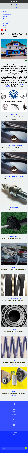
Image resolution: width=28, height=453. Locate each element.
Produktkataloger (6, 27)
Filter (14, 391)
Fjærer (14, 360)
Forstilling (14, 114)
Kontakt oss (5, 11)
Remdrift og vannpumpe (14, 298)
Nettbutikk (5, 16)
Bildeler (4, 18)
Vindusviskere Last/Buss (14, 145)
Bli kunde (5, 25)
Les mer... (14, 118)
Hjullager (14, 329)
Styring (14, 267)
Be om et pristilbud (7, 14)
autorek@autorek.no (14, 426)
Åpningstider (5, 23)
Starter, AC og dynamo (7, 21)
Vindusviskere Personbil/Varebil (14, 176)
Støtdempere (14, 236)
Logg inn (14, 434)
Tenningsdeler (14, 207)
